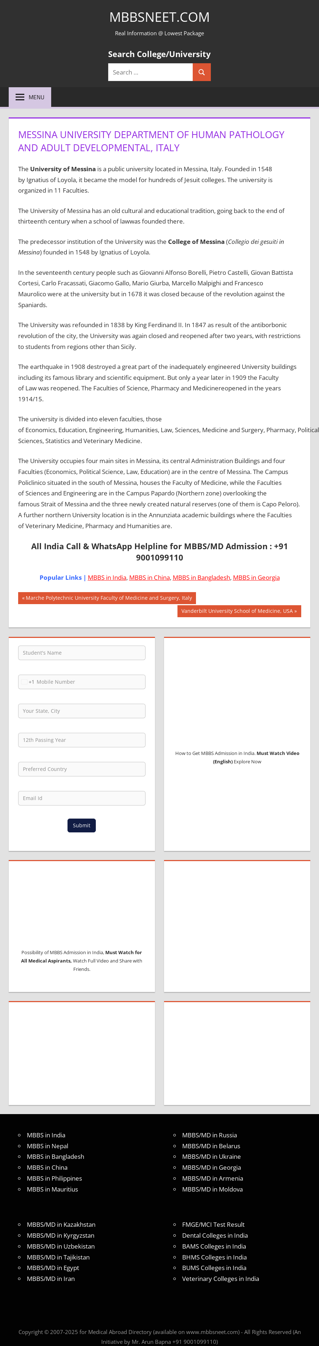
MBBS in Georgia (256, 577)
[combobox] (26, 682)
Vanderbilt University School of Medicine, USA (237, 611)
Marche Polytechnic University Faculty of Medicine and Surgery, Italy (108, 598)
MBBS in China (149, 577)
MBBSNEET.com (159, 17)
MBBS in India (107, 577)
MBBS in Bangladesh (201, 577)
